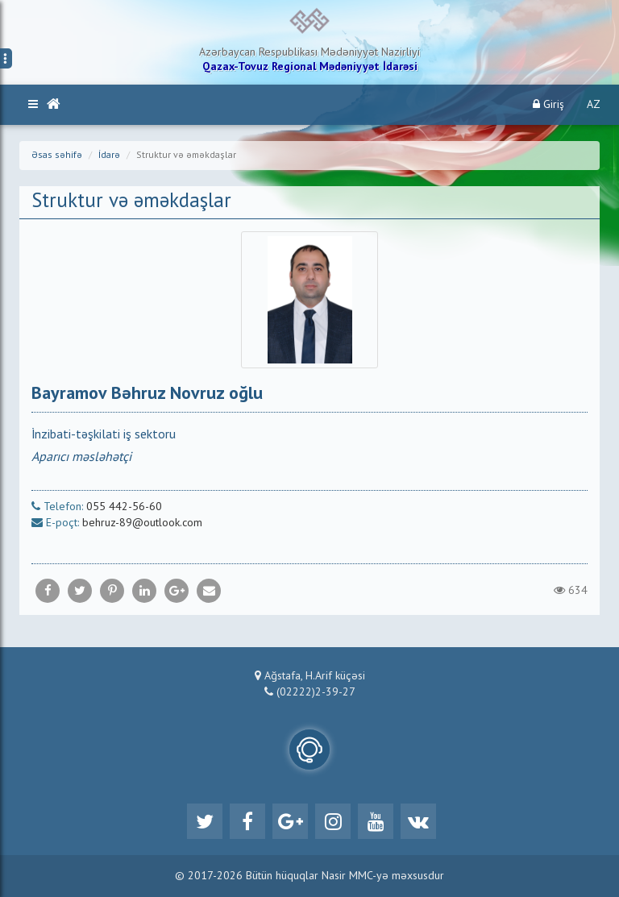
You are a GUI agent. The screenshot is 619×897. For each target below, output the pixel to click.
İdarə (109, 155)
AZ (593, 104)
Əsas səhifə (56, 155)
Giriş (548, 104)
